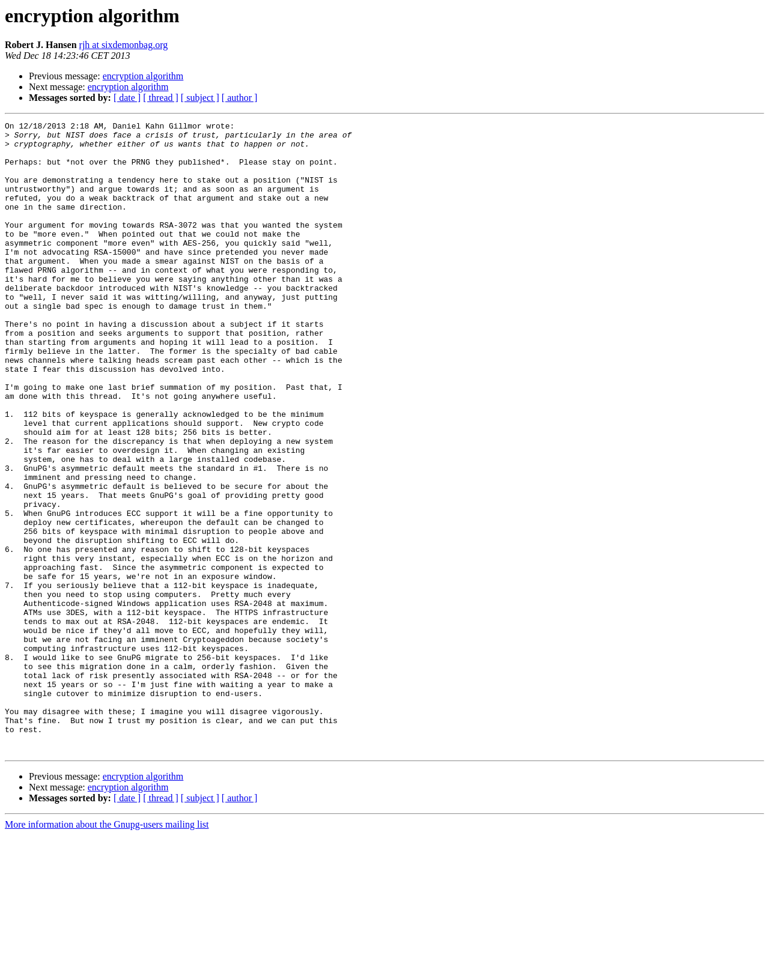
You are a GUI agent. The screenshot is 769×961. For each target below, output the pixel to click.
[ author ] (240, 97)
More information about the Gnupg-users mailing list (107, 950)
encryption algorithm (143, 76)
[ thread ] (160, 97)
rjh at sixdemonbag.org (123, 45)
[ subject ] (200, 97)
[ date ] (127, 97)
